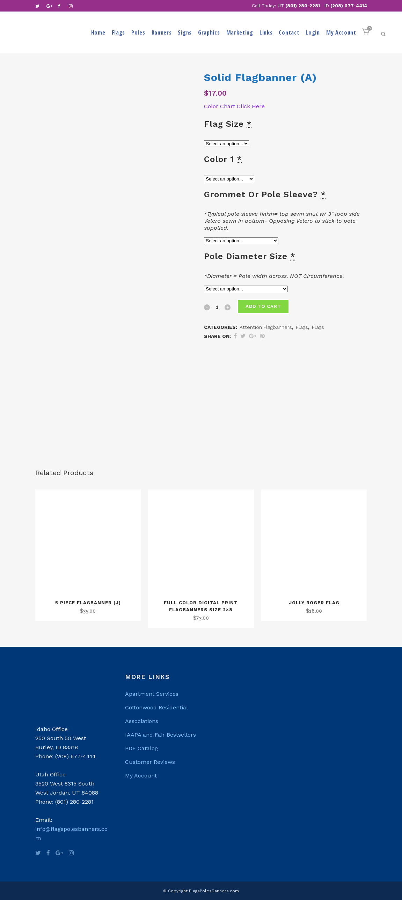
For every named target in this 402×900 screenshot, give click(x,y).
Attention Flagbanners (266, 327)
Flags (302, 327)
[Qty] (217, 306)
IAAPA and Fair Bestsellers (160, 734)
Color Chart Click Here (235, 106)
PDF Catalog (141, 748)
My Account (141, 775)
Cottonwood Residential (156, 707)
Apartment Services (151, 694)
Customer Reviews (150, 762)
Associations (141, 721)
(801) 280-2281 (302, 5)
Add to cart (264, 306)
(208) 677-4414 (348, 5)
